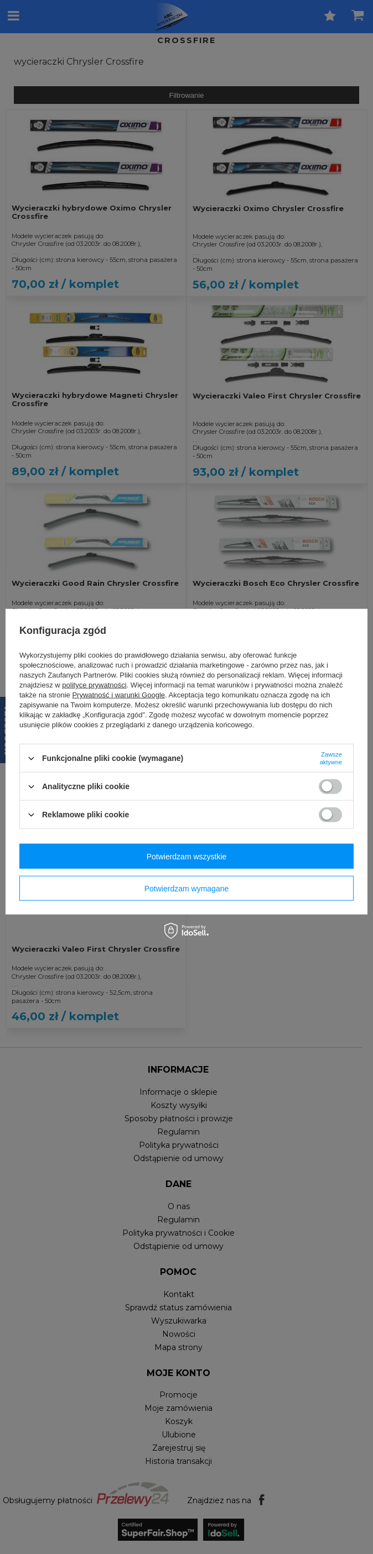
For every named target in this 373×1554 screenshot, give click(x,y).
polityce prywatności (94, 685)
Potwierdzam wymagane (186, 888)
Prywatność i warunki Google (118, 695)
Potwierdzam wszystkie (187, 856)
